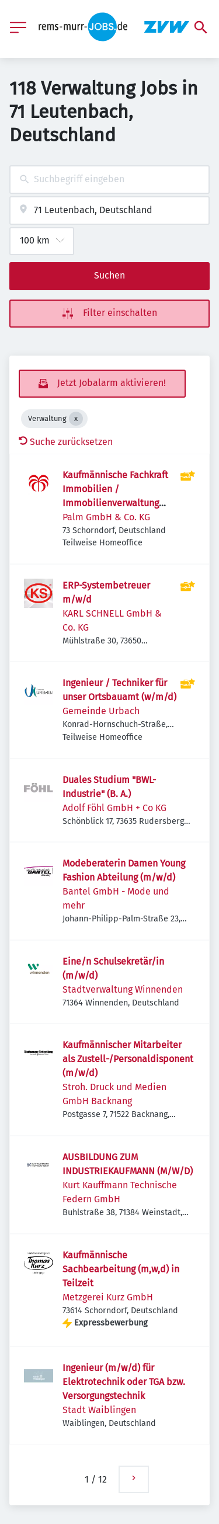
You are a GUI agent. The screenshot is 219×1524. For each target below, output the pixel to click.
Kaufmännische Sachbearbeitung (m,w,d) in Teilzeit (120, 1269)
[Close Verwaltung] (76, 419)
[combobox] (109, 179)
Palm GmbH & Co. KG (106, 517)
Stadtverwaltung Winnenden (122, 989)
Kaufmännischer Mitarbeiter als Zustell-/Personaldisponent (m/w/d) (127, 1058)
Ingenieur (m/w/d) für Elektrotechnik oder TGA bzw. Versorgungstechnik (123, 1381)
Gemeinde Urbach (101, 710)
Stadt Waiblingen (99, 1409)
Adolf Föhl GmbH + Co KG (114, 807)
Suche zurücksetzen (66, 441)
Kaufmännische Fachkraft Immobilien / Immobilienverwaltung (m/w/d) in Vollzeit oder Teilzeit (115, 503)
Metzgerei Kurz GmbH (107, 1297)
